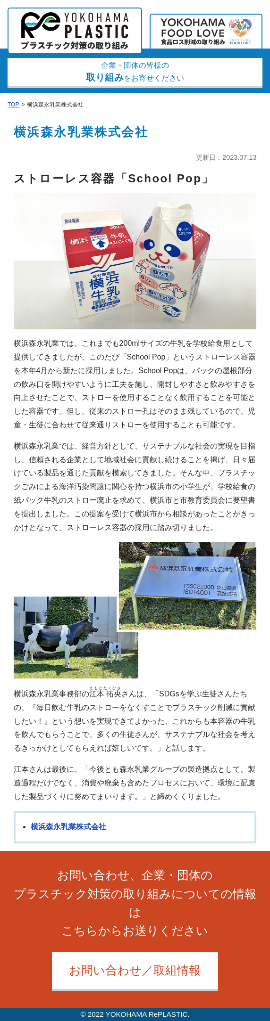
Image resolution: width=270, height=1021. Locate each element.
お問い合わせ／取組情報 (135, 970)
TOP (13, 104)
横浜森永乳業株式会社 (68, 827)
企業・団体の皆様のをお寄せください (135, 71)
